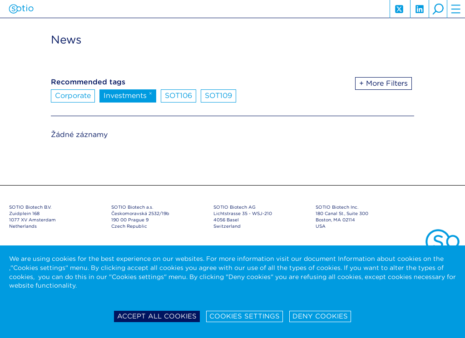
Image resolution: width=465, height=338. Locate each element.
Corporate (73, 95)
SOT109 (218, 95)
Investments (128, 95)
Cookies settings (244, 316)
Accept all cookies (157, 316)
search (438, 9)
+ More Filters (383, 83)
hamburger (456, 9)
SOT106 (178, 95)
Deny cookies (320, 316)
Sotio (21, 9)
